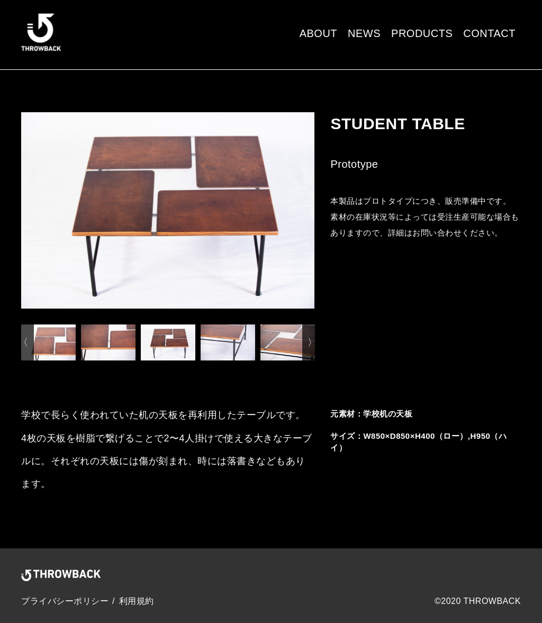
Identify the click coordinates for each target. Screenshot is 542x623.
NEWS (364, 33)
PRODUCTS (422, 33)
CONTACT (489, 33)
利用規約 (136, 601)
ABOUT (318, 33)
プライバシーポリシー (65, 601)
